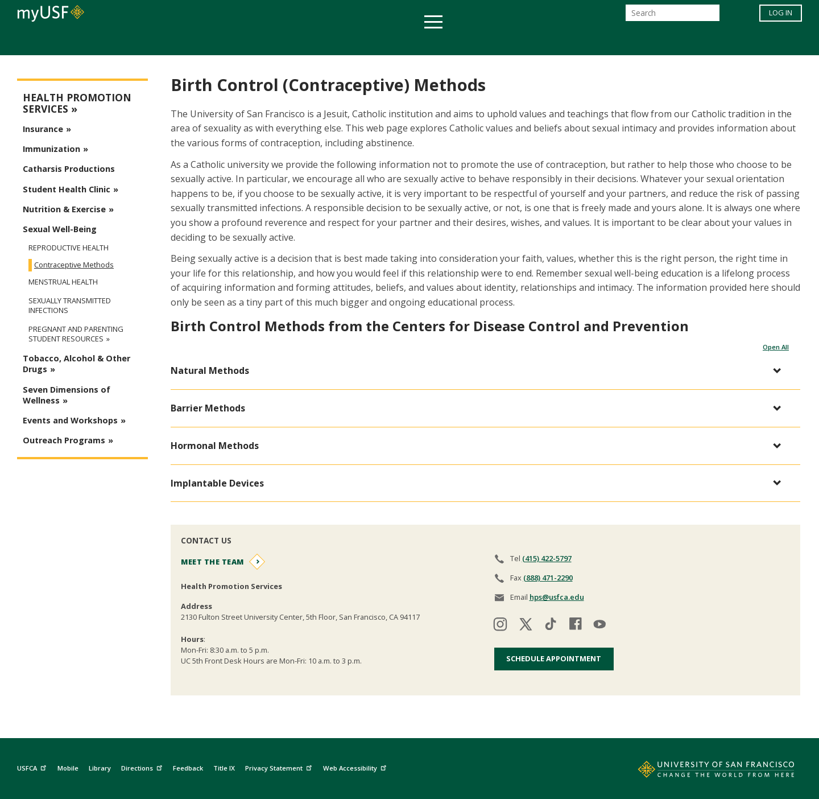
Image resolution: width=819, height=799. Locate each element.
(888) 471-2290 (548, 578)
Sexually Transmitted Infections (69, 305)
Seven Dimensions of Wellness (66, 395)
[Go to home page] (703, 771)
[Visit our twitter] (525, 625)
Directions (143, 766)
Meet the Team (212, 562)
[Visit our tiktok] (550, 625)
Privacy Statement (280, 766)
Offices (529, 41)
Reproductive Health (68, 248)
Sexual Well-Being (60, 229)
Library (100, 768)
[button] (480, 370)
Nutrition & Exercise (64, 209)
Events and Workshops (70, 420)
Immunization (51, 148)
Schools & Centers (610, 41)
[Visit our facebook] (575, 625)
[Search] (672, 16)
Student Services (273, 41)
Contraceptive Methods (74, 265)
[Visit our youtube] (600, 625)
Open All (776, 347)
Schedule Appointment (553, 658)
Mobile (67, 768)
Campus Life (466, 41)
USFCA (33, 766)
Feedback (188, 768)
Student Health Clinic (66, 189)
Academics (189, 41)
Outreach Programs (64, 440)
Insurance (43, 128)
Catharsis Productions (69, 168)
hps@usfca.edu (557, 597)
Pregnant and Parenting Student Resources (75, 334)
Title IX (224, 768)
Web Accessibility (356, 766)
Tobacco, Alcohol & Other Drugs (76, 363)
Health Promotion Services (77, 103)
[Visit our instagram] (500, 625)
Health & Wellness (376, 41)
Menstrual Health (63, 282)
